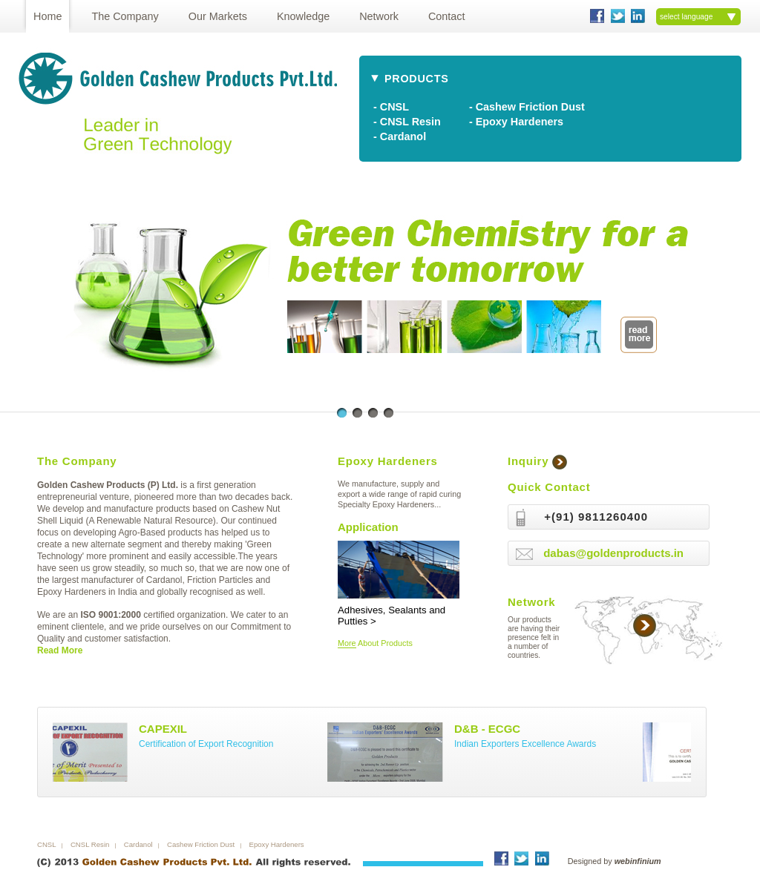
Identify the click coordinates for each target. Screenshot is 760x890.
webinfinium (638, 861)
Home (47, 16)
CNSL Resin (90, 844)
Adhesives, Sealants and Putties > (398, 610)
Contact (446, 16)
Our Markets (218, 16)
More (347, 643)
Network (379, 16)
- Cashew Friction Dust (527, 107)
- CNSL (391, 107)
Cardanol (138, 844)
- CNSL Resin (407, 122)
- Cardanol (399, 136)
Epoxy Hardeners (276, 844)
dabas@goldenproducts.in (613, 553)
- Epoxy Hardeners (516, 122)
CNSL (46, 844)
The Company (124, 16)
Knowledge (303, 16)
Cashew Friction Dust (201, 844)
